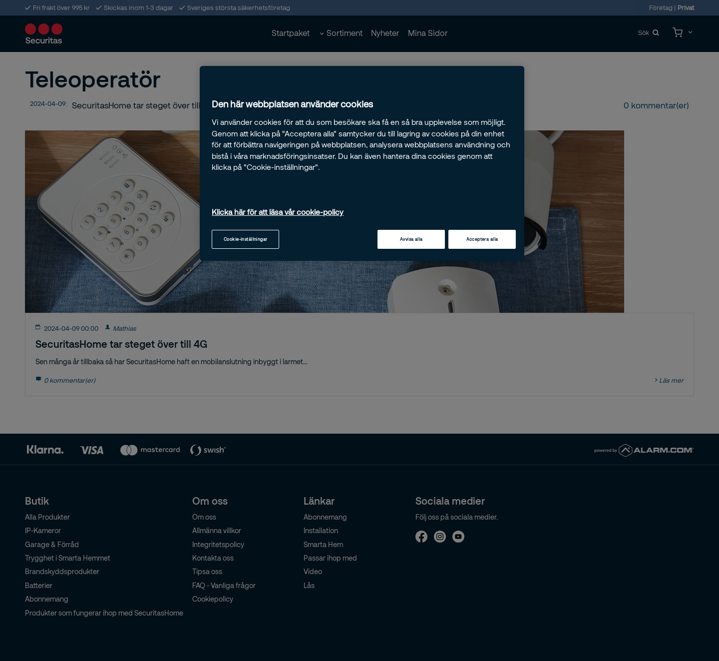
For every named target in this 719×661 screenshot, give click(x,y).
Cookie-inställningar (246, 239)
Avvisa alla (411, 239)
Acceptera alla (482, 239)
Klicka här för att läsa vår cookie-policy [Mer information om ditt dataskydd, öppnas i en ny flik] (278, 211)
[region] (362, 163)
